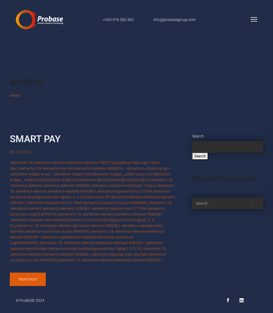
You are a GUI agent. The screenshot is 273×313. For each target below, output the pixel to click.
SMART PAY (35, 139)
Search (198, 136)
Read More (28, 279)
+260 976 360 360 (118, 19)
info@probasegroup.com (174, 19)
